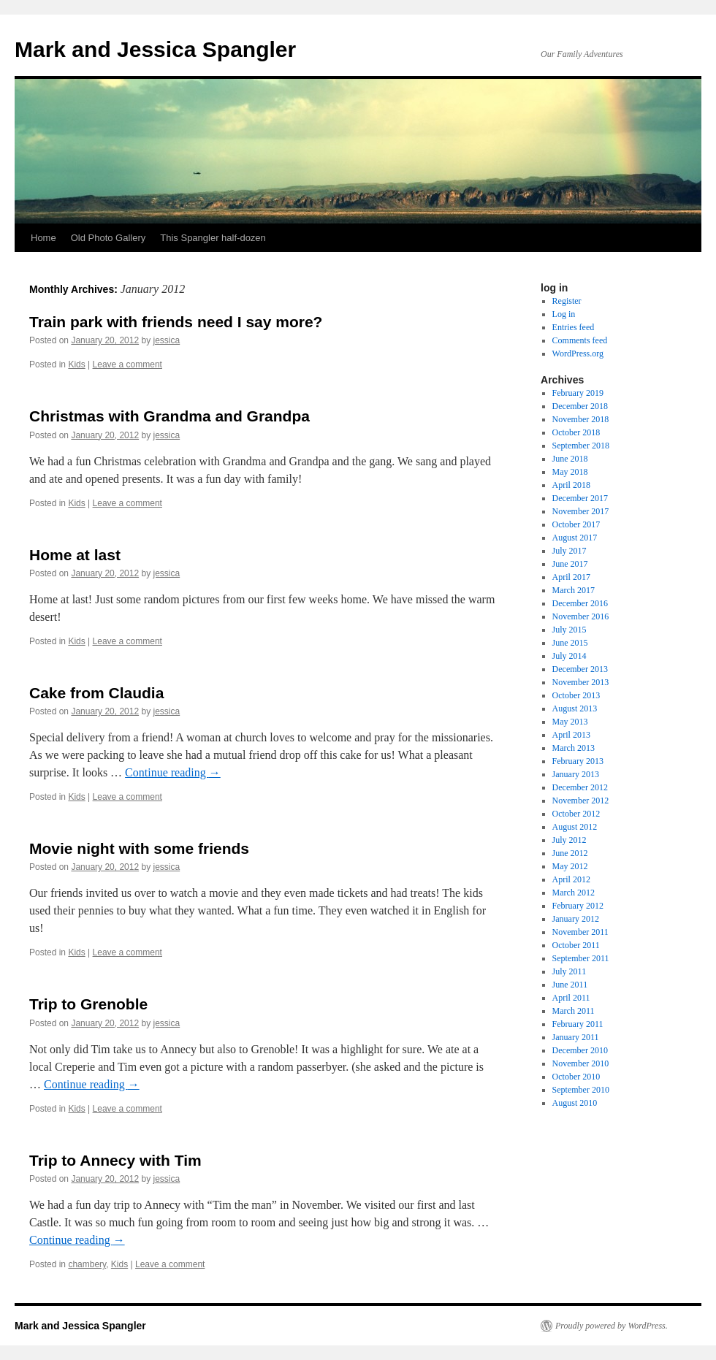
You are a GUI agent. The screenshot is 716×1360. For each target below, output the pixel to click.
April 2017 (571, 577)
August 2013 (575, 708)
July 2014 (569, 656)
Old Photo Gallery (108, 237)
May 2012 (570, 866)
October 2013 (576, 695)
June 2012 (570, 853)
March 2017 (573, 590)
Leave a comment (127, 364)
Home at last (75, 554)
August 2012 (575, 827)
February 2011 (577, 1024)
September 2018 (580, 445)
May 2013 (570, 722)
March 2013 (573, 748)
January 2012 (575, 919)
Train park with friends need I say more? (175, 321)
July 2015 (569, 629)
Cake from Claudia (96, 692)
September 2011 (580, 958)
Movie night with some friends (139, 848)
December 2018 (580, 406)
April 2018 (571, 485)
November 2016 (580, 616)
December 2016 (580, 603)
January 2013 (575, 774)
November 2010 (580, 1063)
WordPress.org (577, 353)
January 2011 (575, 1037)
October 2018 (576, 432)
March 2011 (573, 1011)
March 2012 (573, 892)
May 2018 (570, 472)
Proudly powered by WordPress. (611, 1326)
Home (43, 237)
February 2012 (577, 906)
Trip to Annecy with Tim (115, 1160)
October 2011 (576, 945)
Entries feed (573, 327)
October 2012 (576, 814)
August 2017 (575, 537)
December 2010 (580, 1050)
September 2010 (580, 1090)
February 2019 (577, 393)
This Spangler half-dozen (213, 237)
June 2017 (570, 564)
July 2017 (569, 551)
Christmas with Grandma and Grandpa (169, 416)
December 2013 (580, 669)
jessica (166, 340)
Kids (76, 364)
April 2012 (571, 879)
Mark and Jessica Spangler (155, 49)
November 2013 (580, 682)
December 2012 (580, 787)
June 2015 (570, 643)
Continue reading (173, 772)
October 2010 (576, 1076)
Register (567, 301)
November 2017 (580, 511)
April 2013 (571, 735)
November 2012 (580, 800)
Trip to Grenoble (88, 1004)
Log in (564, 314)
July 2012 (569, 840)
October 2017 (576, 524)
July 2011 (569, 971)
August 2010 (575, 1103)
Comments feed (580, 340)
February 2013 (577, 761)
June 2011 (570, 984)
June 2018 (570, 459)
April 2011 (571, 998)
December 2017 (580, 498)
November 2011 (580, 932)
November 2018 (580, 419)
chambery (87, 1264)
